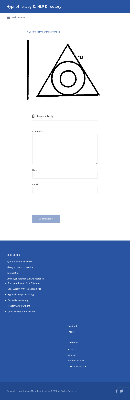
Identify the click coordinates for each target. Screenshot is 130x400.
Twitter (71, 332)
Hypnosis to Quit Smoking (21, 294)
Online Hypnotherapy (18, 300)
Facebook (72, 326)
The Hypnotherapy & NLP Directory (24, 283)
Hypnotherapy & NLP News (19, 261)
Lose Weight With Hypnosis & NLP (24, 289)
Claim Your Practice (77, 366)
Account (72, 355)
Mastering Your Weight (19, 306)
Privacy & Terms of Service (20, 267)
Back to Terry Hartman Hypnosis (44, 32)
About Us (72, 349)
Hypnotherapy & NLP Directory (34, 6)
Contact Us (12, 273)
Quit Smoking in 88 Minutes (21, 311)
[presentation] (58, 204)
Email (35, 184)
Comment (38, 131)
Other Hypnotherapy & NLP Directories (25, 278)
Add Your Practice (76, 360)
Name (35, 170)
